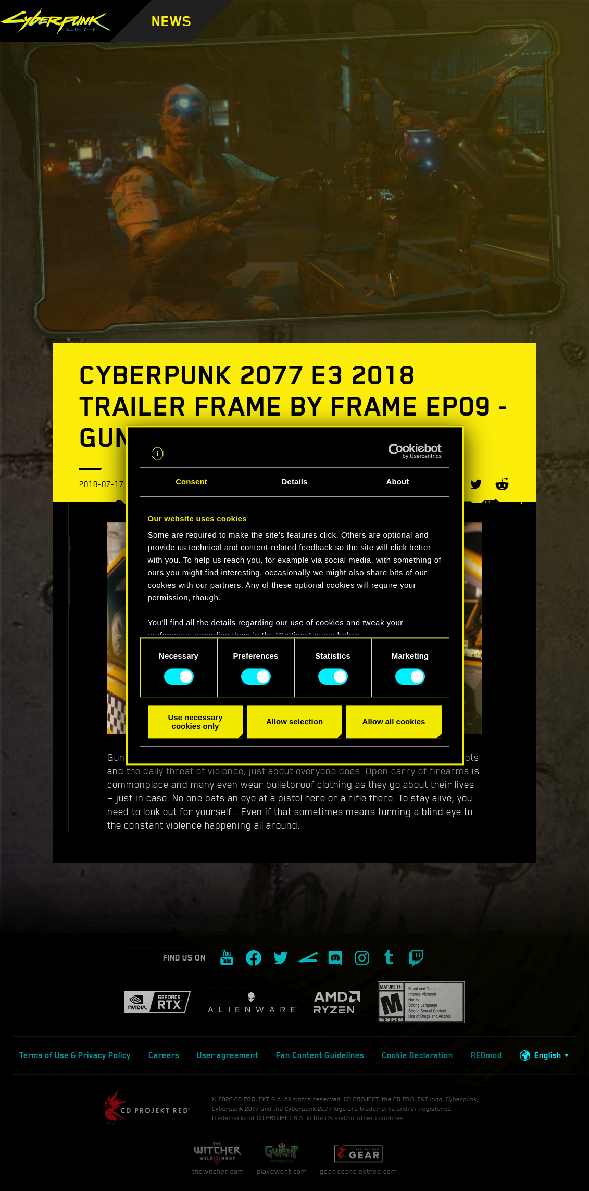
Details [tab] (295, 481)
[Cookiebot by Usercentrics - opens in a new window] (396, 451)
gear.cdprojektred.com (358, 1158)
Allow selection (294, 722)
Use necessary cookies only (195, 722)
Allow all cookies (393, 722)
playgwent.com (282, 1158)
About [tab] (397, 481)
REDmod (486, 1055)
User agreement (227, 1055)
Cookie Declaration (417, 1055)
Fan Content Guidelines (320, 1055)
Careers (163, 1055)
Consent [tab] (191, 481)
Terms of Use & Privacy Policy (75, 1055)
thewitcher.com (218, 1158)
